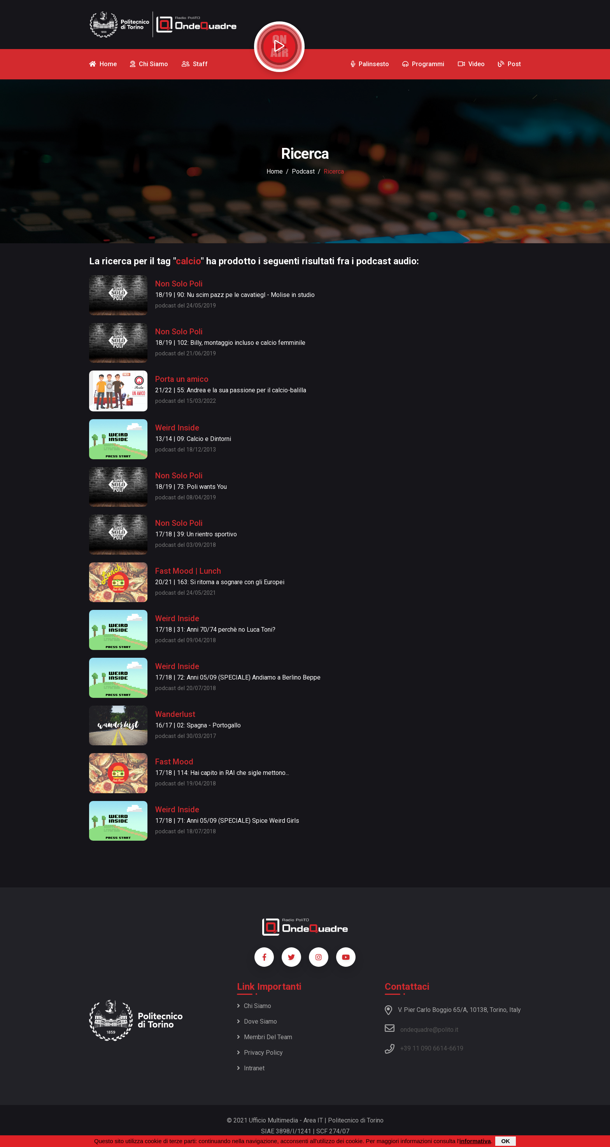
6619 (456, 1048)
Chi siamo (254, 1006)
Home (274, 171)
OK (505, 1141)
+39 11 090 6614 (423, 1048)
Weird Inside (177, 427)
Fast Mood (174, 761)
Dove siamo (257, 1021)
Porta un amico (182, 379)
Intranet (251, 1068)
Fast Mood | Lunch (188, 571)
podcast (303, 171)
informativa (475, 1141)
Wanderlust (175, 714)
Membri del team (264, 1037)
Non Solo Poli (179, 283)
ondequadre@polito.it (421, 1028)
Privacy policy (260, 1052)
